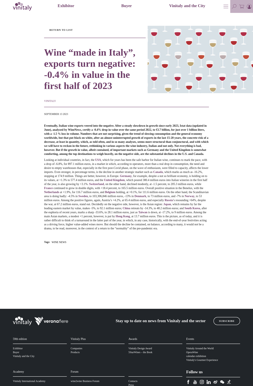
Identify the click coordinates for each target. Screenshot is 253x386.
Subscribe (227, 321)
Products (76, 352)
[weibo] (215, 382)
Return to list (60, 30)
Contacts (133, 381)
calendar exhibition (196, 356)
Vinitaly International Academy (30, 381)
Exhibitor (18, 348)
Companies (77, 348)
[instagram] (202, 382)
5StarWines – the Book (141, 352)
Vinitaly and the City (24, 356)
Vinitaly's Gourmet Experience (203, 360)
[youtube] (195, 382)
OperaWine (192, 352)
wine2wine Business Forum (85, 381)
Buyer (16, 352)
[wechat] (222, 382)
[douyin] (229, 382)
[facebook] (188, 382)
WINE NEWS (59, 261)
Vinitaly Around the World (200, 348)
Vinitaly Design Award (140, 348)
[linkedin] (209, 382)
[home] (22, 6)
